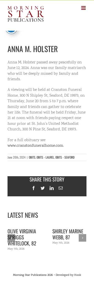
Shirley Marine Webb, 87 (67, 234)
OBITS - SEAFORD (64, 157)
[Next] (82, 238)
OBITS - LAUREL (45, 157)
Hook (77, 275)
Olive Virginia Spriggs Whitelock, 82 (22, 237)
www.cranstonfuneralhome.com (35, 146)
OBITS (32, 157)
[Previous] (11, 238)
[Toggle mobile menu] (83, 8)
